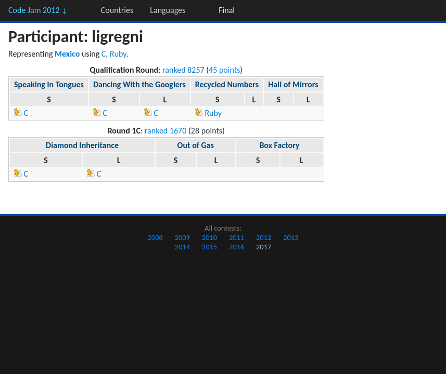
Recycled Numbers (227, 84)
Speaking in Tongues (49, 84)
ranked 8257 (183, 70)
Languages (167, 10)
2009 (182, 237)
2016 (236, 246)
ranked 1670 (166, 131)
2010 (209, 237)
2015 (209, 246)
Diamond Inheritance (82, 145)
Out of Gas (195, 145)
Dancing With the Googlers (139, 84)
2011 (236, 237)
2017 (263, 246)
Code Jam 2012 (38, 10)
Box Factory (279, 145)
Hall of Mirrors (293, 84)
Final (227, 10)
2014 (182, 246)
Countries (117, 10)
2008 (155, 237)
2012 (263, 237)
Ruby (118, 54)
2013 (290, 237)
